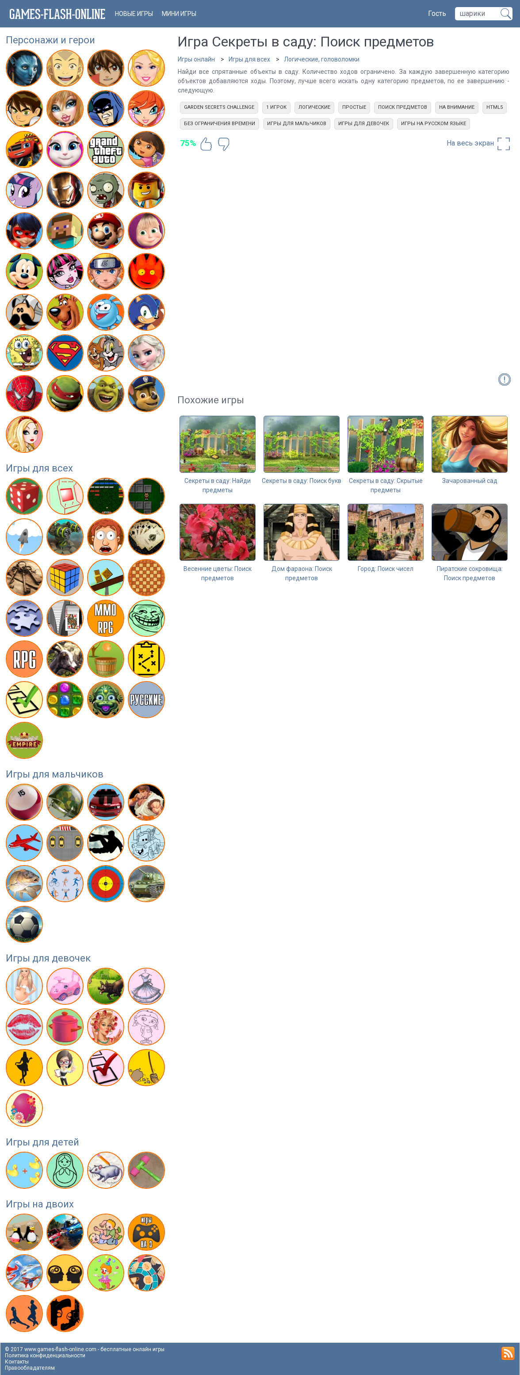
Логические (314, 107)
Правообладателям (30, 1368)
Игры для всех (39, 468)
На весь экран (479, 144)
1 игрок (276, 107)
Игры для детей (42, 1142)
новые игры (134, 13)
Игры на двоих (40, 1204)
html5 (494, 107)
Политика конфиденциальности (45, 1355)
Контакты (17, 1362)
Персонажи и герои (50, 40)
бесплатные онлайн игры (132, 1349)
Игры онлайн (196, 59)
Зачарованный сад (469, 480)
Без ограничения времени (219, 123)
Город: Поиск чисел (385, 568)
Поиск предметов (402, 107)
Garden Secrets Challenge (219, 107)
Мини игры (179, 13)
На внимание (456, 107)
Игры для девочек (48, 958)
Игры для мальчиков (54, 774)
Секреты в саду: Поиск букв (301, 480)
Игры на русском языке (433, 123)
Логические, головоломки (321, 59)
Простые (354, 107)
